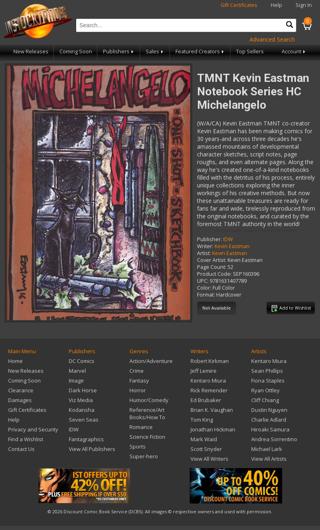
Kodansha (81, 409)
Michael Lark (266, 449)
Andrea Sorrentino (274, 439)
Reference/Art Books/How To (147, 413)
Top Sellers (250, 51)
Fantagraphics (86, 439)
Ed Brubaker (206, 400)
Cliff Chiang (265, 400)
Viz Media (81, 400)
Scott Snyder (206, 449)
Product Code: (214, 273)
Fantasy (139, 380)
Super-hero (143, 456)
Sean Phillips (267, 370)
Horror (137, 390)
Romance (141, 427)
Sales (155, 51)
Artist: (204, 253)
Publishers (119, 51)
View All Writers (209, 458)
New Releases (30, 51)
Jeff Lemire (204, 370)
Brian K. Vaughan (212, 409)
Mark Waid (204, 439)
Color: (204, 287)
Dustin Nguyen (269, 409)
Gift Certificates (239, 5)
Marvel (77, 370)
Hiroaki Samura (270, 429)
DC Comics (81, 361)
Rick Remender (209, 390)
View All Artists (269, 458)
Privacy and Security (33, 429)
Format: (206, 294)
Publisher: (209, 239)
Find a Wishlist (25, 439)
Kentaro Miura (208, 380)
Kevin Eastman (232, 246)
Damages (20, 400)
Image (76, 380)
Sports (137, 446)
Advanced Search (272, 39)
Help (276, 5)
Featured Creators (200, 51)
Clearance (20, 390)
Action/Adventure (151, 361)
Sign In (304, 5)
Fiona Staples (268, 380)
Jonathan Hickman (213, 429)
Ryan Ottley (265, 390)
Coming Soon (75, 51)
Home (15, 361)
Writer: (205, 246)
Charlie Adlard (268, 419)
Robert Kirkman (210, 361)
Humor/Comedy (149, 400)
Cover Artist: (211, 260)
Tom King (202, 419)
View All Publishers (92, 449)
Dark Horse (83, 390)
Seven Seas (84, 419)
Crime (136, 370)
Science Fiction (147, 436)
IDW (228, 239)
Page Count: (211, 267)
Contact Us (21, 449)
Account (294, 51)
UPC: (202, 280)
